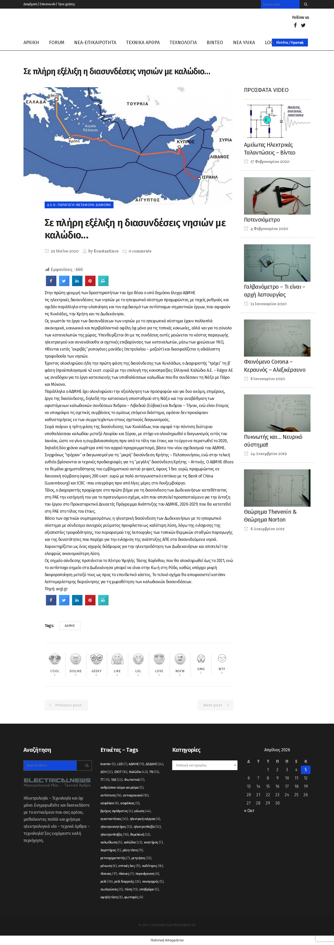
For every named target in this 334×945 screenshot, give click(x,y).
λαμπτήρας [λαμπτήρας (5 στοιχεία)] (110, 850)
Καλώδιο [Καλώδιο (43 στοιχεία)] (138, 772)
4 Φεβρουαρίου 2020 (266, 229)
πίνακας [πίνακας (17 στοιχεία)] (108, 874)
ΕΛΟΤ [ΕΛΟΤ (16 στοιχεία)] (120, 772)
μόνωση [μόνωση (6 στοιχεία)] (108, 866)
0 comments (140, 251)
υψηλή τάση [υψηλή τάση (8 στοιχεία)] (111, 897)
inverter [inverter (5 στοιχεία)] (108, 764)
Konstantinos (106, 251)
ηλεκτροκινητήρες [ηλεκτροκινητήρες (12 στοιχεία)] (116, 827)
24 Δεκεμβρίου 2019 (265, 454)
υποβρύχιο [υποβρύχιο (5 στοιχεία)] (149, 889)
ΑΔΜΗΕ (70, 626)
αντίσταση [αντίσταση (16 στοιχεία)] (110, 795)
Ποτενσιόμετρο (262, 219)
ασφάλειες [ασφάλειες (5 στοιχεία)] (129, 803)
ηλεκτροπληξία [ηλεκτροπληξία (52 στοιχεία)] (147, 827)
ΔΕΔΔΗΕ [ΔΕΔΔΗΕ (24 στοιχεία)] (154, 764)
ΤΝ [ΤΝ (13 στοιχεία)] (154, 772)
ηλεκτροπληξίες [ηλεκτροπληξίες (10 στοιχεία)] (114, 834)
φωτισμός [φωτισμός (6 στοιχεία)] (133, 897)
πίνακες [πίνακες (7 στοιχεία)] (126, 874)
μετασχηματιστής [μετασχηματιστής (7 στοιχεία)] (115, 858)
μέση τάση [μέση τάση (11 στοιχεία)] (133, 850)
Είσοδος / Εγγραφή (289, 42)
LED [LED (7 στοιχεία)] (122, 764)
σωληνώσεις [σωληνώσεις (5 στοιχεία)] (111, 889)
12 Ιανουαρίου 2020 (265, 304)
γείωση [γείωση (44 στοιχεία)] (142, 811)
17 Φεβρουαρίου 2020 (266, 162)
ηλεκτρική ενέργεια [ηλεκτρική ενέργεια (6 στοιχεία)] (145, 819)
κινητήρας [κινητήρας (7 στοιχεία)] (153, 842)
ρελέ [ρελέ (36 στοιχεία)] (106, 881)
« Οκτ (249, 810)
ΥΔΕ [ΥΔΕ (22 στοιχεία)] (116, 780)
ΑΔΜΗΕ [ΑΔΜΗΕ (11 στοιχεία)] (136, 764)
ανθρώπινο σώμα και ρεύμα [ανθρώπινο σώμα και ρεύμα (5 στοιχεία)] (121, 787)
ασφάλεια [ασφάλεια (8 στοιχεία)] (109, 803)
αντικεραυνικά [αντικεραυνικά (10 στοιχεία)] (135, 795)
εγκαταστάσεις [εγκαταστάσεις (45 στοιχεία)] (114, 819)
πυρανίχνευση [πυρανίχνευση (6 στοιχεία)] (147, 874)
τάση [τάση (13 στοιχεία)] (131, 889)
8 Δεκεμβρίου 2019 (264, 529)
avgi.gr (62, 588)
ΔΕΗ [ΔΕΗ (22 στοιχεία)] (106, 772)
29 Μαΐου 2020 (62, 251)
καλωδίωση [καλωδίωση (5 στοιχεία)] (111, 842)
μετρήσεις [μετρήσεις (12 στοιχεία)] (141, 858)
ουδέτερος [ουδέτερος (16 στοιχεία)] (152, 866)
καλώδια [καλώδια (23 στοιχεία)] (133, 842)
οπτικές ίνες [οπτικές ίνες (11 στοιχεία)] (129, 866)
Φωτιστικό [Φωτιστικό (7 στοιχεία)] (134, 780)
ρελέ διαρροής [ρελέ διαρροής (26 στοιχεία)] (127, 881)
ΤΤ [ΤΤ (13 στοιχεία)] (105, 780)
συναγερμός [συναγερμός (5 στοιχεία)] (153, 881)
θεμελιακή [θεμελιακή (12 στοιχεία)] (140, 834)
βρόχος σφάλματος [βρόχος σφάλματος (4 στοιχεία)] (116, 811)
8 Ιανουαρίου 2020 (264, 379)
